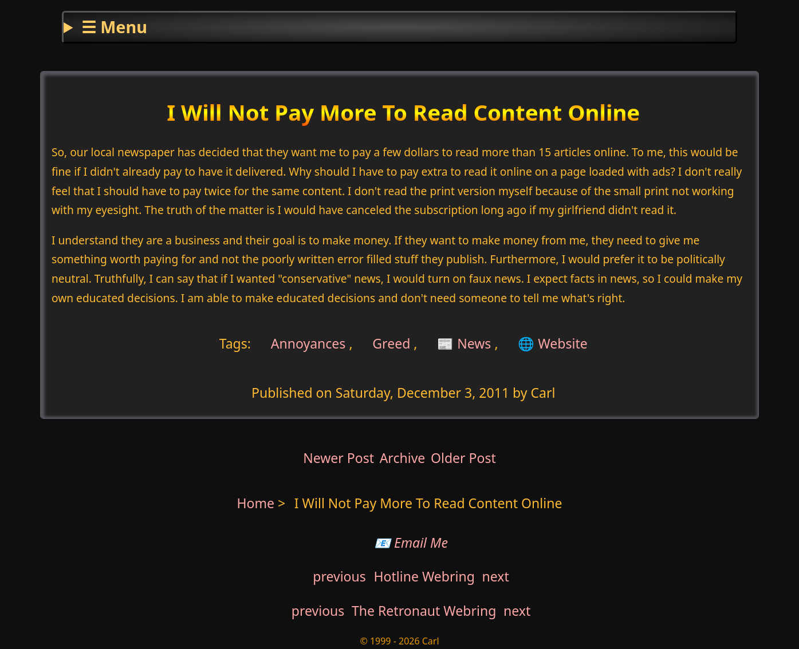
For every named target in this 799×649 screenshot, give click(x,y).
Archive (403, 458)
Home (256, 503)
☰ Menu (114, 26)
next (495, 576)
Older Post (463, 458)
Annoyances (306, 343)
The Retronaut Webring (424, 610)
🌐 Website (552, 343)
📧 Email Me (411, 542)
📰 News (464, 343)
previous (339, 576)
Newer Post (338, 458)
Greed (391, 343)
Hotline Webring (423, 576)
